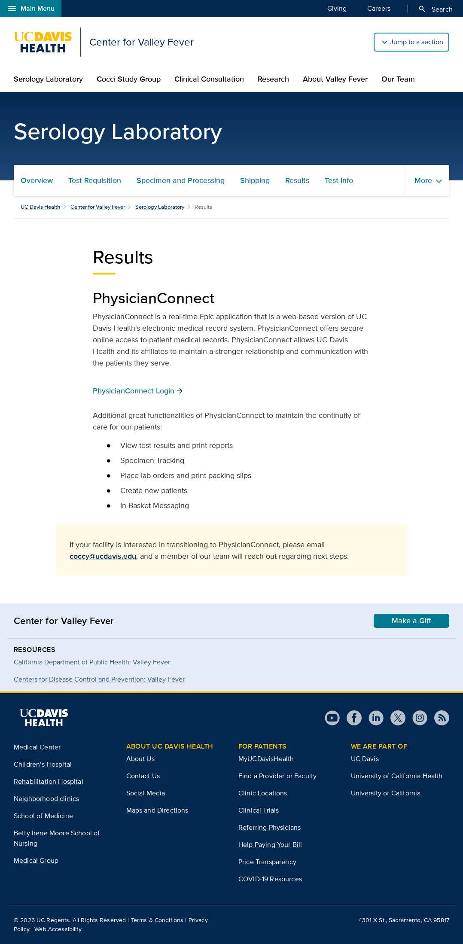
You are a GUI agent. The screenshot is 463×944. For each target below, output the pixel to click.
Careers (378, 8)
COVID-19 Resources (270, 879)
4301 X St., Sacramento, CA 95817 (404, 920)
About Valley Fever (335, 79)
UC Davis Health (40, 207)
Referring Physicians (269, 827)
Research (273, 79)
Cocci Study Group (129, 79)
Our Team (398, 79)
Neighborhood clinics (46, 799)
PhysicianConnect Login (133, 390)
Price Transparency (267, 862)
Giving (337, 8)
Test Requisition (94, 180)
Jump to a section (416, 42)
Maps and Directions (157, 810)
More (423, 180)
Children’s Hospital (43, 764)
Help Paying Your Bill (270, 845)
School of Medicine (43, 816)
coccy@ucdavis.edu (103, 556)
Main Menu (31, 9)
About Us (140, 759)
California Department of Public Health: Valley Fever (92, 662)
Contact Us (143, 776)
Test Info (339, 180)
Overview (37, 180)
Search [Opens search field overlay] (435, 9)
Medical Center (37, 747)
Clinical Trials (258, 810)
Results (297, 180)
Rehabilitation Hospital (48, 781)
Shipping (255, 180)
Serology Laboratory (48, 79)
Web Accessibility (57, 929)
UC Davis (365, 759)
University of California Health (397, 776)
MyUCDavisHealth (266, 759)
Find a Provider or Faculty (277, 776)
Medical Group (36, 860)
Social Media (145, 793)
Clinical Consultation (209, 79)
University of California (386, 793)
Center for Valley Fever (97, 207)
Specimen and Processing (181, 180)
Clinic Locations (262, 793)
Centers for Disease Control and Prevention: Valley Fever (99, 679)
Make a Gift (411, 620)
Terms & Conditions (157, 920)
